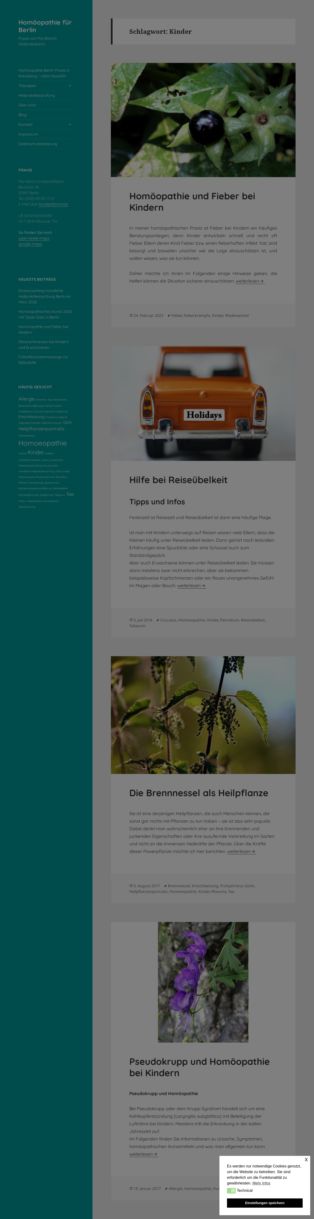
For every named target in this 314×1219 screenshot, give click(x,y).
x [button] (306, 1159)
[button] (231, 1190)
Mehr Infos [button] (261, 1183)
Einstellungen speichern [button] (264, 1203)
